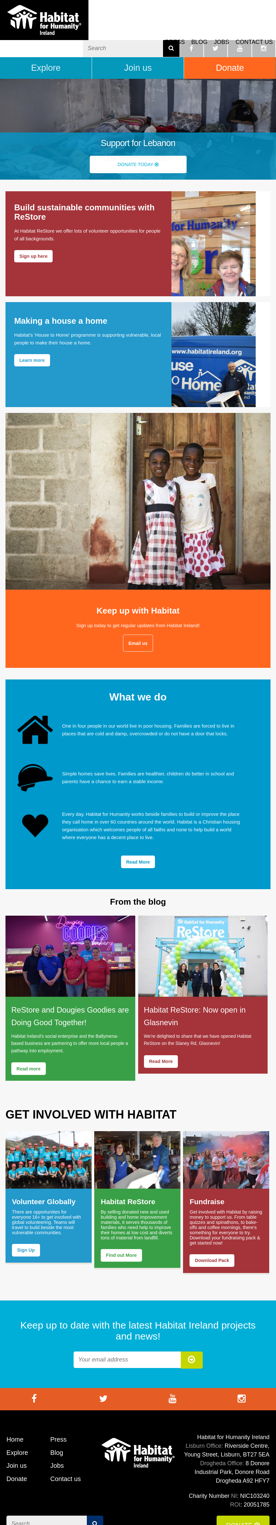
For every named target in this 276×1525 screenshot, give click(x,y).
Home (15, 1420)
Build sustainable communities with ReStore (85, 193)
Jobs (221, 29)
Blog (199, 29)
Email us (138, 623)
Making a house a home (61, 301)
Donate (230, 48)
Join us (138, 48)
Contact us (254, 29)
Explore (46, 48)
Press (175, 29)
